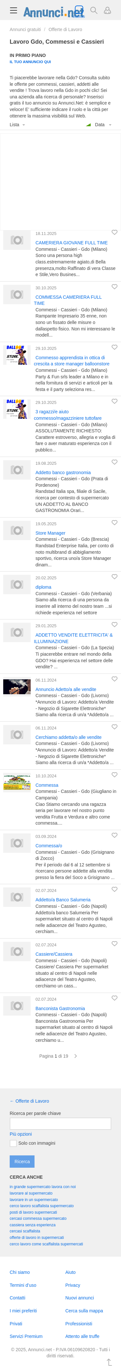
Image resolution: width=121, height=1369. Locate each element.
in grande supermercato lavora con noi (43, 1187)
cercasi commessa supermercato (38, 1218)
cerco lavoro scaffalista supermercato (42, 1206)
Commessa (46, 785)
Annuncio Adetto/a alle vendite (65, 689)
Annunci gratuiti (25, 29)
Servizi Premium (26, 1336)
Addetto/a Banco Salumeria (62, 899)
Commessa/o (48, 845)
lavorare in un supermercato (34, 1199)
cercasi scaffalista (25, 1231)
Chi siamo (20, 1272)
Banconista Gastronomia (60, 1008)
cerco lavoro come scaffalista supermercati (46, 1244)
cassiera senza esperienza (32, 1225)
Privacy (73, 1285)
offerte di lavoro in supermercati (37, 1237)
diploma (43, 587)
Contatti (17, 1297)
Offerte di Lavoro (65, 29)
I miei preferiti (23, 1310)
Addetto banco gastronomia (63, 472)
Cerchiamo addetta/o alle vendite (68, 737)
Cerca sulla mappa (84, 1310)
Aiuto (71, 1272)
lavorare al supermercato (31, 1193)
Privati (16, 1323)
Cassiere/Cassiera (53, 954)
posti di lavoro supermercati (33, 1212)
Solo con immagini (32, 1143)
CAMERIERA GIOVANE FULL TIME (71, 242)
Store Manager (50, 533)
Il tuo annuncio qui (30, 62)
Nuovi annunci (80, 1297)
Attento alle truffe (83, 1336)
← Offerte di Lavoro (29, 1101)
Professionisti (79, 1323)
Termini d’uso (23, 1285)
